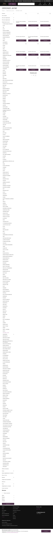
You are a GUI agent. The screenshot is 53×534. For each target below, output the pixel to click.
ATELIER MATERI (5, 65)
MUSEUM (4, 297)
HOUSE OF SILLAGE (6, 216)
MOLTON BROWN (6, 289)
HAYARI (4, 197)
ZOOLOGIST (5, 466)
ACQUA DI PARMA (6, 30)
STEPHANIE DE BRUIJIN (7, 411)
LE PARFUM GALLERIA (6, 241)
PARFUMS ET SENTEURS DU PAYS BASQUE (8, 341)
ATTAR (4, 47)
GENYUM (4, 183)
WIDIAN (4, 456)
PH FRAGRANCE (5, 355)
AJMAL (4, 38)
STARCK (4, 406)
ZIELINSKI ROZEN (6, 463)
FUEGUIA (4, 180)
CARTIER (4, 105)
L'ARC (4, 236)
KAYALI (4, 228)
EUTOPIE (4, 156)
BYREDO (4, 100)
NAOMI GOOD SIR (6, 301)
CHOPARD (4, 116)
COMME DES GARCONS (7, 122)
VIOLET (4, 451)
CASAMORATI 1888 (6, 108)
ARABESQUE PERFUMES (7, 55)
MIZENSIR (4, 287)
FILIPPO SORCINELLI (6, 165)
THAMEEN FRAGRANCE (7, 421)
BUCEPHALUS (5, 95)
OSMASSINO (5, 334)
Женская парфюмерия (6, 17)
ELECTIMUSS (5, 144)
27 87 (4, 28)
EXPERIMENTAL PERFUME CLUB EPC (8, 162)
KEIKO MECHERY (6, 229)
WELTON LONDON (6, 453)
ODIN (4, 321)
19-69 (4, 25)
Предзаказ (45, 40)
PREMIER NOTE (5, 365)
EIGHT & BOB (5, 142)
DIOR (3, 131)
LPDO (4, 251)
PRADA (4, 363)
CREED (4, 126)
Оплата (16, 0)
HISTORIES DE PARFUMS (7, 208)
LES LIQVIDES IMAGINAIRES (7, 244)
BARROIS (4, 73)
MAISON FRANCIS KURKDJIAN (8, 254)
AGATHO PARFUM (6, 35)
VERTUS (4, 446)
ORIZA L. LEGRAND (6, 329)
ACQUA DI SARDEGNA (6, 32)
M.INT (4, 286)
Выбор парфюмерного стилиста (7, 473)
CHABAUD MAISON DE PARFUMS (7, 111)
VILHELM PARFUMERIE (7, 449)
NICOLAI (4, 309)
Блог (13, 513)
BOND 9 (4, 86)
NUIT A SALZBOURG (6, 319)
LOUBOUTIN (5, 248)
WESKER (4, 454)
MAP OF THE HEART (6, 266)
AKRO (4, 40)
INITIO (4, 219)
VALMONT (4, 440)
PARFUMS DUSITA (6, 339)
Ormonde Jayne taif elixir (32, 21)
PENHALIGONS (5, 350)
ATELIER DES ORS (6, 63)
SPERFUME (5, 405)
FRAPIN (4, 177)
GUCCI (4, 192)
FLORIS (4, 168)
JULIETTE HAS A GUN (6, 224)
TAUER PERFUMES (6, 420)
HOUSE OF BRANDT (6, 214)
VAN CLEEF (5, 441)
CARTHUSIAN (5, 106)
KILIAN (4, 233)
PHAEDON (4, 353)
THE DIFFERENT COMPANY (7, 423)
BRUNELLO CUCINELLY (7, 93)
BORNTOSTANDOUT (6, 88)
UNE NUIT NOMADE (6, 438)
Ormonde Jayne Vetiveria (20, 36)
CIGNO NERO (5, 119)
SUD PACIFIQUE (5, 413)
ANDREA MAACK (6, 52)
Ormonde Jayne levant (32, 65)
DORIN (4, 137)
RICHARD (4, 375)
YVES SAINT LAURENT (7, 461)
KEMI (3, 231)
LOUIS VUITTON (5, 249)
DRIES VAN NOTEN (6, 139)
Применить (8, 503)
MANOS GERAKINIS (6, 264)
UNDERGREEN (5, 436)
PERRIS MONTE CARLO (7, 352)
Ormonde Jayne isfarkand (44, 51)
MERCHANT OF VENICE (7, 279)
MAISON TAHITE (5, 259)
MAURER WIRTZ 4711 (6, 271)
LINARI (4, 246)
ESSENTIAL (5, 152)
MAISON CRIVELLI (6, 253)
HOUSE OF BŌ (5, 213)
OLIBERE (4, 322)
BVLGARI (4, 96)
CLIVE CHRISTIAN (6, 121)
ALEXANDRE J (5, 42)
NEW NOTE (5, 304)
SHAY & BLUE (5, 396)
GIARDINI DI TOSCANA (6, 185)
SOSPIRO (4, 403)
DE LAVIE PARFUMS (6, 129)
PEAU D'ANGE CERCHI (6, 348)
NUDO (4, 317)
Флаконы (3, 481)
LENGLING (4, 243)
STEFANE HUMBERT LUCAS (7, 410)
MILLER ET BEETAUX (6, 281)
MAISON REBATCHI (6, 258)
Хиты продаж (4, 15)
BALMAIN (4, 72)
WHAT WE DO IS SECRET (7, 458)
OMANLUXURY (5, 324)
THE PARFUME (5, 428)
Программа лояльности (27, 0)
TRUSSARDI (5, 433)
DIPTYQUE (4, 132)
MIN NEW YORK (5, 284)
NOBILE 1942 (5, 314)
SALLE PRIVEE (5, 390)
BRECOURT (5, 91)
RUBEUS (4, 385)
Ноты (3, 483)
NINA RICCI (5, 311)
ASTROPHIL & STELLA (6, 60)
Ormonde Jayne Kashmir (44, 21)
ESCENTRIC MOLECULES (7, 151)
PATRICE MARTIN (6, 345)
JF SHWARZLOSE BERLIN (7, 223)
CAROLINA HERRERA (6, 103)
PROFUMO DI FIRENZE (6, 368)
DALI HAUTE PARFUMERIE (7, 127)
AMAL (4, 48)
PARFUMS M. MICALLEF (7, 347)
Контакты (14, 518)
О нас (13, 0)
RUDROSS (4, 386)
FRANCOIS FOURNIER (6, 175)
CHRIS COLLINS (5, 117)
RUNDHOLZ (5, 388)
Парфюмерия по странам (6, 485)
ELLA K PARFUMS (6, 149)
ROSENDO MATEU (6, 380)
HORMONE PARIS (6, 211)
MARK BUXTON (5, 269)
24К (3, 27)
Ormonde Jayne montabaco (45, 65)
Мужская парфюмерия (6, 19)
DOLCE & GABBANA (6, 136)
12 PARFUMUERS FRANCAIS (7, 23)
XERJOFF (4, 459)
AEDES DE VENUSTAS (6, 33)
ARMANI (4, 57)
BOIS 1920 (4, 85)
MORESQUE (5, 296)
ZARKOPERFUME (6, 464)
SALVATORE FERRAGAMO (7, 391)
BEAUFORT (5, 78)
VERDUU (4, 443)
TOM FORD (4, 416)
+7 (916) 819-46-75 (40, 512)
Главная (3, 10)
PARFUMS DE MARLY (6, 337)
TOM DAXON (5, 415)
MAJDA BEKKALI (5, 261)
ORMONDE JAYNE (6, 332)
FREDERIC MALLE (6, 178)
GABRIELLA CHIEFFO (6, 182)
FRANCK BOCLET (6, 172)
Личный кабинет (15, 508)
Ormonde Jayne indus (32, 51)
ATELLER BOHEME (6, 67)
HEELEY (4, 201)
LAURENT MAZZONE (6, 239)
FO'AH (4, 170)
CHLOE (4, 114)
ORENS (4, 327)
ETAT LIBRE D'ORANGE (7, 154)
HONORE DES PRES (6, 209)
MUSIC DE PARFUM (6, 299)
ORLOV (4, 331)
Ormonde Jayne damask (44, 36)
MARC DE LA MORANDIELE (7, 267)
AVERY (4, 70)
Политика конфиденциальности (7, 523)
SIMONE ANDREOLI (6, 398)
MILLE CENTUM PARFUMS (7, 294)
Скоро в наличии (5, 488)
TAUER (4, 418)
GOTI (3, 188)
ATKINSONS (5, 68)
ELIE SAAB (4, 146)
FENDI (4, 163)
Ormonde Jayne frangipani (20, 51)
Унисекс (3, 516)
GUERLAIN (4, 193)
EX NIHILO (4, 159)
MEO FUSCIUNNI (6, 277)
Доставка (20, 0)
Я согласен (46, 531)
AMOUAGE (4, 50)
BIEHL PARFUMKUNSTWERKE (8, 80)
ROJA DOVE (5, 376)
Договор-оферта (4, 522)
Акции (3, 470)
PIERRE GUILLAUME (6, 360)
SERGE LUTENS (5, 395)
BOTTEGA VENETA (6, 90)
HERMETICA (5, 204)
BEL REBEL (4, 75)
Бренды (3, 477)
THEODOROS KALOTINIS (7, 426)
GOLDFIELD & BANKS (6, 187)
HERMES (4, 203)
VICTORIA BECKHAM (6, 448)
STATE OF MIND (5, 408)
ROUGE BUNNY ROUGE (7, 381)
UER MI (4, 435)
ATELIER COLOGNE (6, 62)
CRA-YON (4, 124)
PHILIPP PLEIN (5, 357)
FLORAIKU (4, 167)
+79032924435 (47, 1)
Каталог (12, 4)
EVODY (4, 157)
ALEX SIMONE (5, 43)
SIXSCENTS (5, 400)
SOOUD (4, 401)
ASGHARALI (5, 58)
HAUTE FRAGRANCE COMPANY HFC (8, 199)
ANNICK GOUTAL (6, 53)
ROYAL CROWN (5, 383)
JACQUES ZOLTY (6, 221)
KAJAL (4, 226)
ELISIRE (4, 147)
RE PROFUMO (5, 373)
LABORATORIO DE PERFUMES (8, 234)
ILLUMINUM (5, 218)
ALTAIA (4, 45)
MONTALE (4, 292)
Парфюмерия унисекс (10, 10)
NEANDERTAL (5, 306)
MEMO (4, 274)
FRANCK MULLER (6, 173)
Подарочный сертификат (36, 0)
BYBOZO (4, 98)
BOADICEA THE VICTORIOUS (8, 83)
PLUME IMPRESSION (6, 362)
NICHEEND (4, 307)
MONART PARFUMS (6, 291)
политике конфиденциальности (12, 532)
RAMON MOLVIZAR (6, 370)
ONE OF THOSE (5, 326)
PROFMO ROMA (5, 367)
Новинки (3, 13)
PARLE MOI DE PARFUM (7, 343)
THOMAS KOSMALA (6, 430)
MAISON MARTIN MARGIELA (7, 256)
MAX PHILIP (5, 272)
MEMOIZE (4, 276)
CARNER (4, 101)
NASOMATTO (5, 302)
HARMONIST (5, 195)
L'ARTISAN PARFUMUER (7, 238)
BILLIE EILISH (5, 81)
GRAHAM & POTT (6, 190)
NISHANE (4, 312)
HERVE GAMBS (5, 206)
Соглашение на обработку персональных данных (10, 525)
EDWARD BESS (5, 141)
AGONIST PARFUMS (6, 37)
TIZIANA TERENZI (6, 431)
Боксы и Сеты (4, 475)
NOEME (4, 316)
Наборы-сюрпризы (7, 0)
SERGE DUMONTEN (6, 393)
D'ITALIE (4, 134)
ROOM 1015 (5, 378)
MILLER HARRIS (5, 282)
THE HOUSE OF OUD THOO (7, 425)
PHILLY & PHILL (5, 358)
